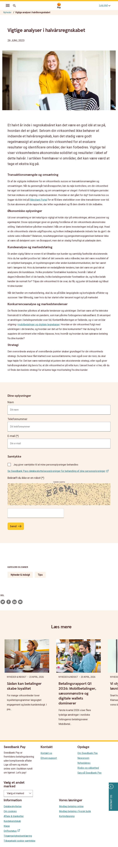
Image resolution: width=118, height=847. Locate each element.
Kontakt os (46, 753)
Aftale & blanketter (14, 816)
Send (13, 526)
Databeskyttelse (13, 806)
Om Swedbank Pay (87, 753)
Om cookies (10, 811)
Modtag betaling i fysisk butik (75, 811)
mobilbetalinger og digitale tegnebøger (39, 324)
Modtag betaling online (71, 806)
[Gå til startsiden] (59, 6)
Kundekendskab (12, 821)
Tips (40, 574)
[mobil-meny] (8, 6)
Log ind (103, 5)
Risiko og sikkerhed (88, 767)
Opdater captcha (59, 482)
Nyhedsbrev (83, 763)
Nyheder (7, 12)
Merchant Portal (38, 199)
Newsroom (83, 758)
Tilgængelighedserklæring (18, 835)
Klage (7, 826)
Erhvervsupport (49, 758)
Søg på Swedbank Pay (89, 772)
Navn (11, 402)
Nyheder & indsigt (20, 574)
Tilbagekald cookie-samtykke (19, 840)
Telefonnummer (17, 419)
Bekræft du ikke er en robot (24, 477)
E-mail (11, 436)
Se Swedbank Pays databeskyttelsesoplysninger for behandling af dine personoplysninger (56, 471)
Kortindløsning (67, 816)
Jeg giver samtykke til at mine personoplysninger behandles (45, 464)
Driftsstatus (10, 831)
